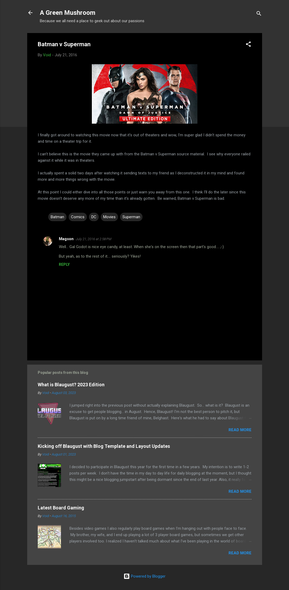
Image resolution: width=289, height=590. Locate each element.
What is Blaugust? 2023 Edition (71, 384)
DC (93, 217)
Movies (109, 217)
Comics (77, 217)
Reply (64, 264)
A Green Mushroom (67, 12)
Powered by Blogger (144, 576)
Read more (240, 430)
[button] (248, 45)
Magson (66, 238)
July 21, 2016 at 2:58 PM (93, 239)
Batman (57, 217)
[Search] (259, 14)
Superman (131, 217)
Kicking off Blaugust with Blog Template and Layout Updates (104, 446)
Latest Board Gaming (61, 507)
